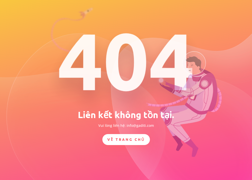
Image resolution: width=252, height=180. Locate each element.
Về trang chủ (126, 139)
